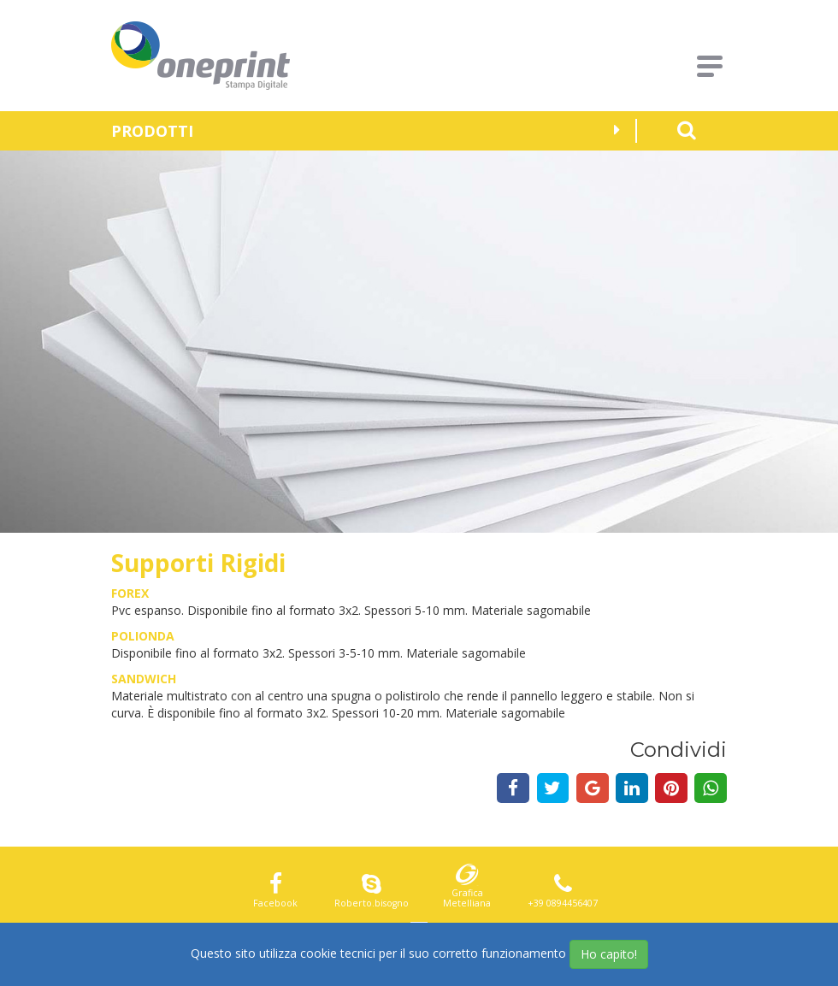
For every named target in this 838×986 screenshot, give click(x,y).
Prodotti (365, 131)
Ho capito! (609, 954)
